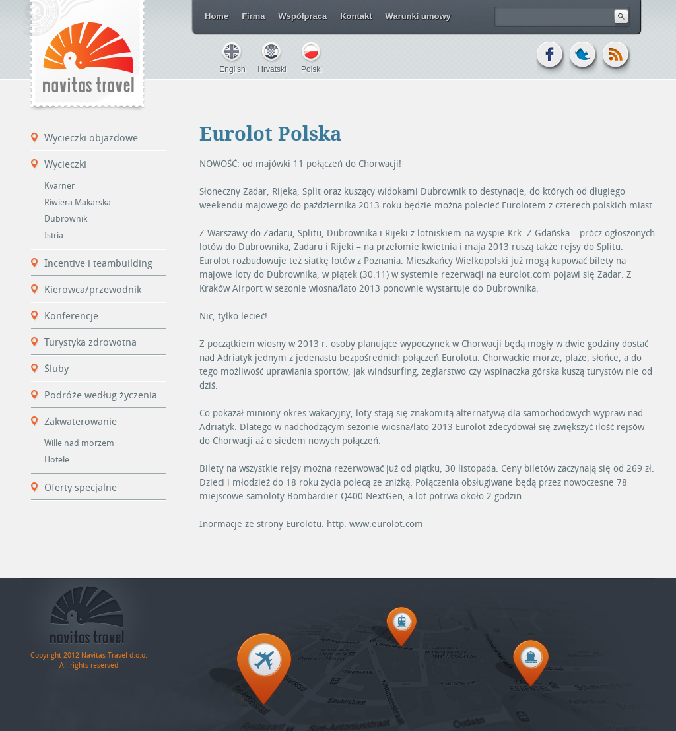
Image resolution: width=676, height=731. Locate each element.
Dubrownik (65, 219)
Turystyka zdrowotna (90, 342)
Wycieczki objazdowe (91, 138)
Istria (53, 235)
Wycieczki (65, 164)
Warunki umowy (418, 16)
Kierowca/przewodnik (92, 290)
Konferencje (71, 316)
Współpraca (303, 16)
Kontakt (356, 16)
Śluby (56, 369)
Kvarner (59, 186)
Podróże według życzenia (100, 395)
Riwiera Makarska (77, 202)
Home (216, 16)
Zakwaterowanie (80, 422)
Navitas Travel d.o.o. (87, 56)
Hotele (56, 459)
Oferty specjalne (80, 487)
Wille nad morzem (79, 443)
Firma (253, 16)
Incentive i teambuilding (98, 263)
